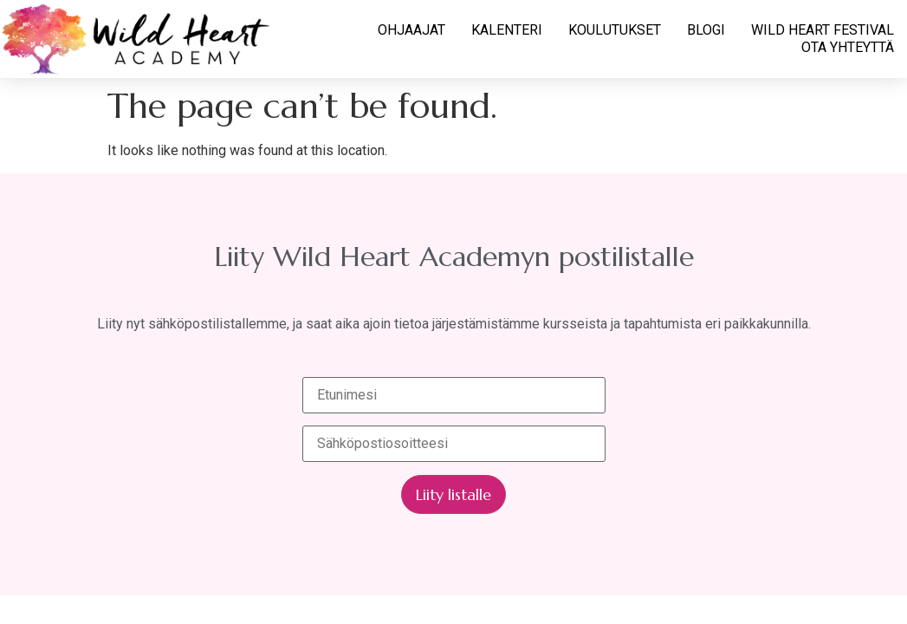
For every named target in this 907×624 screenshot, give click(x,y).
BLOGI (706, 30)
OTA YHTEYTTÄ (847, 47)
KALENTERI (506, 30)
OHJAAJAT (411, 30)
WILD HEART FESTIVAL (822, 30)
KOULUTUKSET (614, 30)
